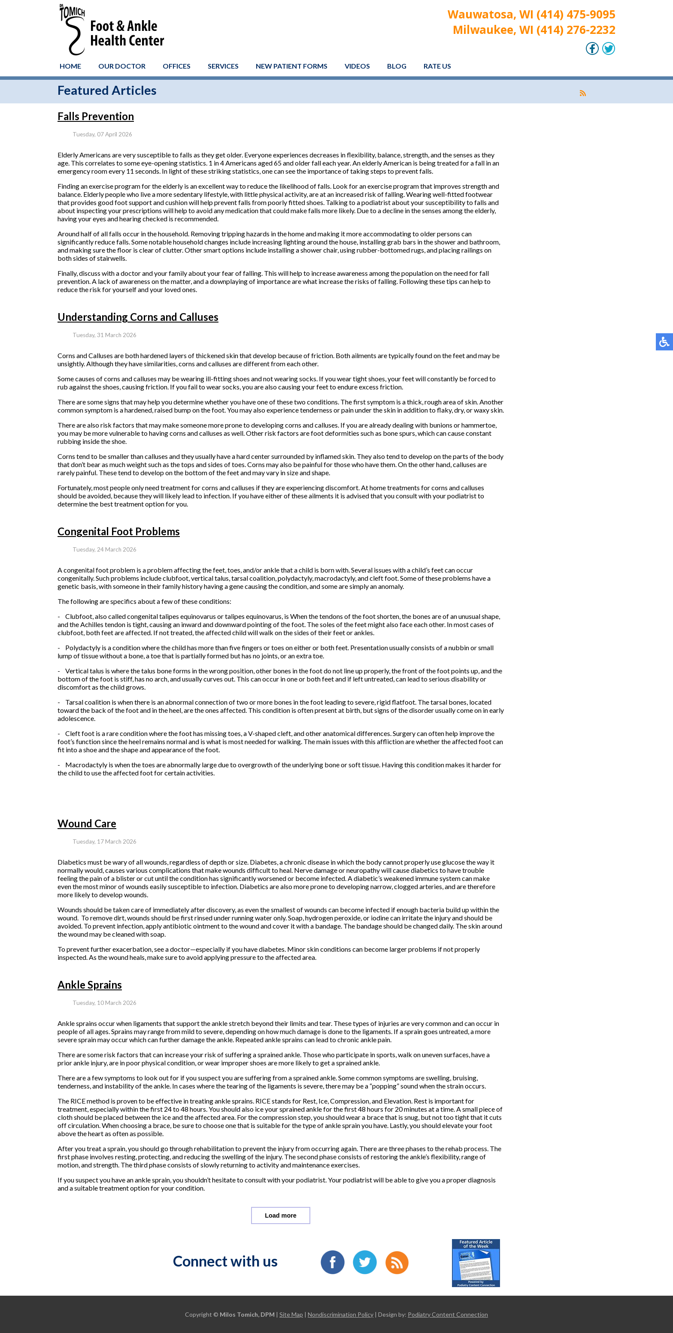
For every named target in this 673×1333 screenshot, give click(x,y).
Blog (396, 66)
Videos (357, 66)
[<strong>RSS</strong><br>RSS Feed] (583, 93)
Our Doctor (122, 66)
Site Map (291, 1314)
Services (223, 66)
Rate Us (437, 66)
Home (70, 66)
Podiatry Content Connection (448, 1314)
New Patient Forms (291, 66)
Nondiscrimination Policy (340, 1314)
